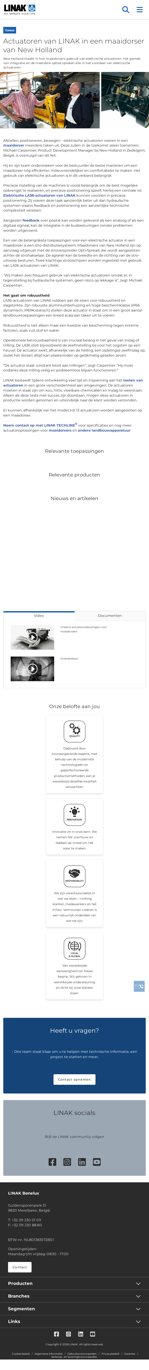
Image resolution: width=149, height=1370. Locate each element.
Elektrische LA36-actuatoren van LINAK (39, 195)
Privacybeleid (110, 1353)
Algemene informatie (48, 1353)
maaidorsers (60, 430)
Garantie (129, 1353)
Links (14, 1321)
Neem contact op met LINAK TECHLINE (40, 425)
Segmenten (21, 1308)
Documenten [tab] (110, 616)
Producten (20, 1283)
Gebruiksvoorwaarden (82, 1353)
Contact (20, 1267)
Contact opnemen (74, 1079)
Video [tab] (39, 616)
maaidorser (13, 145)
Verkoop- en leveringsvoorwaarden (74, 1356)
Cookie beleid (21, 1353)
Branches (19, 1296)
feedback (31, 220)
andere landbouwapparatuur (104, 430)
